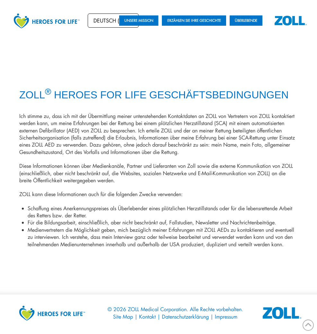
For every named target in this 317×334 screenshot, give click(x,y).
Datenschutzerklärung (186, 316)
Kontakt (147, 316)
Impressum (226, 316)
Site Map (124, 316)
